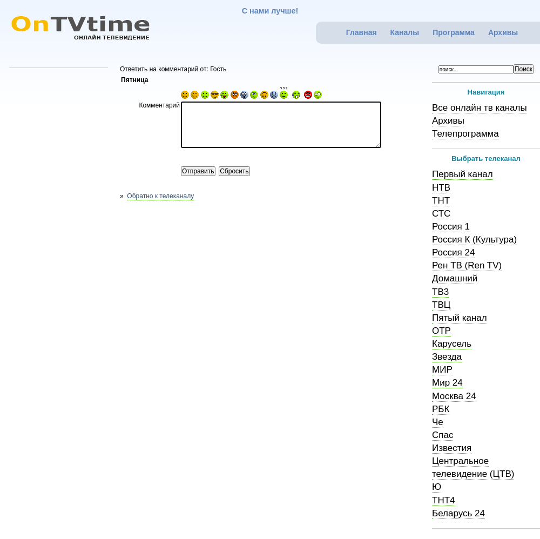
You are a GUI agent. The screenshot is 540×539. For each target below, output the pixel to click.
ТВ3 (440, 292)
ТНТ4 (443, 500)
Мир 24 (447, 383)
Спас (442, 435)
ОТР (441, 331)
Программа (454, 32)
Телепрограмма (465, 134)
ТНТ (441, 201)
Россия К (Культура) (474, 239)
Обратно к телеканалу (160, 196)
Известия (451, 448)
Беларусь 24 (458, 513)
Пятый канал (459, 318)
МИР (442, 370)
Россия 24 (453, 252)
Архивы (503, 32)
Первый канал (462, 174)
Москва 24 (454, 396)
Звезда (447, 357)
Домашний (454, 278)
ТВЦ (441, 305)
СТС (441, 213)
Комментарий (159, 105)
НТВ (441, 188)
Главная (361, 32)
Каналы (405, 32)
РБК (440, 409)
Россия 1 (451, 226)
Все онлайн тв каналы (479, 108)
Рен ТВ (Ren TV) (467, 265)
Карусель (451, 344)
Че (437, 422)
